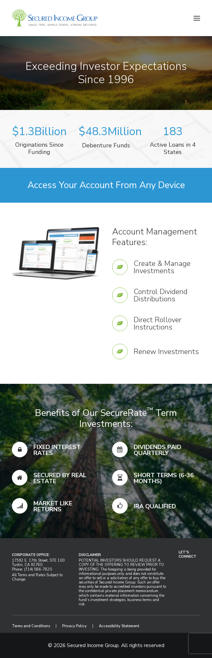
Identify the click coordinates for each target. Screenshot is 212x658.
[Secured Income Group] (55, 18)
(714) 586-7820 (38, 569)
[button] (197, 18)
